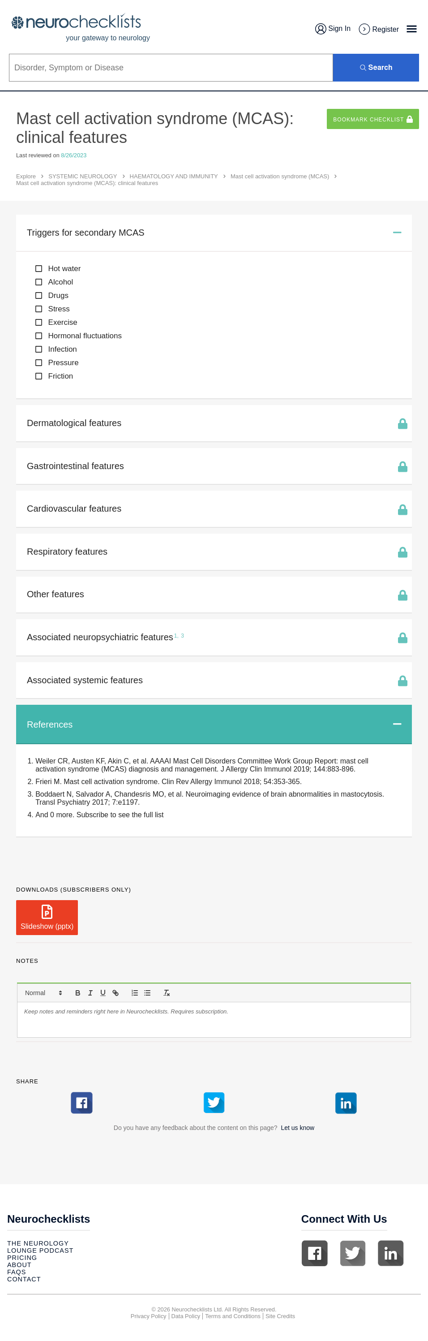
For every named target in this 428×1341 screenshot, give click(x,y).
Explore (26, 176)
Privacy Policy (149, 1316)
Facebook (314, 1253)
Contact (24, 1279)
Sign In (333, 28)
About (19, 1264)
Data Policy (186, 1316)
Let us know (297, 1127)
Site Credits (280, 1316)
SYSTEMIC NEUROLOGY (82, 176)
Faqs (16, 1272)
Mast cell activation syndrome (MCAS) (280, 176)
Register (378, 29)
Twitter (352, 1253)
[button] (43, 992)
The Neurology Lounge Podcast (40, 1247)
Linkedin (390, 1253)
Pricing (22, 1257)
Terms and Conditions (233, 1316)
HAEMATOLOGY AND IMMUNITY (174, 176)
